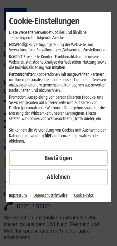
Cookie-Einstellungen (44, 21)
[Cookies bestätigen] (58, 158)
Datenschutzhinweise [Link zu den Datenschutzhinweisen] (50, 195)
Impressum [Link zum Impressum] (18, 195)
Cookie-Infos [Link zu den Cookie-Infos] (84, 195)
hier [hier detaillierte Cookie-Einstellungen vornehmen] (48, 136)
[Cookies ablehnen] (58, 177)
